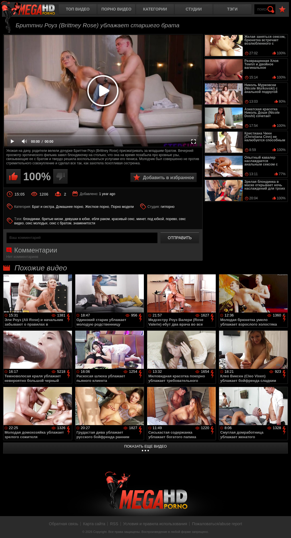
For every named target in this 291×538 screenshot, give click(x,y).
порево (171, 219)
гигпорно (167, 207)
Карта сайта (94, 524)
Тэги (232, 9)
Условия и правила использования (155, 524)
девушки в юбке (77, 219)
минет (141, 219)
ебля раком (101, 219)
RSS (114, 524)
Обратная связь (63, 524)
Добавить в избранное (168, 177)
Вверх (282, 527)
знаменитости (84, 223)
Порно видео (116, 9)
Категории (155, 9)
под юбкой (155, 219)
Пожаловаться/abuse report (217, 524)
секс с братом (60, 223)
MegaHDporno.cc (33, 10)
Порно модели (122, 207)
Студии (193, 9)
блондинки (31, 219)
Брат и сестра (43, 207)
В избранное (282, 9)
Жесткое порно (97, 207)
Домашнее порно (69, 207)
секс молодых (36, 223)
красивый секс (123, 219)
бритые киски (52, 219)
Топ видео (78, 9)
